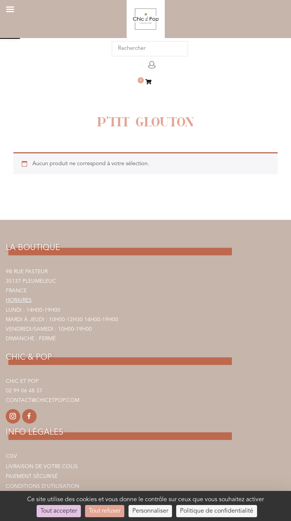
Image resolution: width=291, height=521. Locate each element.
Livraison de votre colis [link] (42, 466)
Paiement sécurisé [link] (32, 476)
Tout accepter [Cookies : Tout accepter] (58, 511)
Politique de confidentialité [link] (216, 511)
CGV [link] (11, 456)
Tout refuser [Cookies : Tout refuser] (105, 511)
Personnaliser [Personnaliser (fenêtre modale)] (150, 511)
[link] (148, 82)
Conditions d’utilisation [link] (42, 486)
